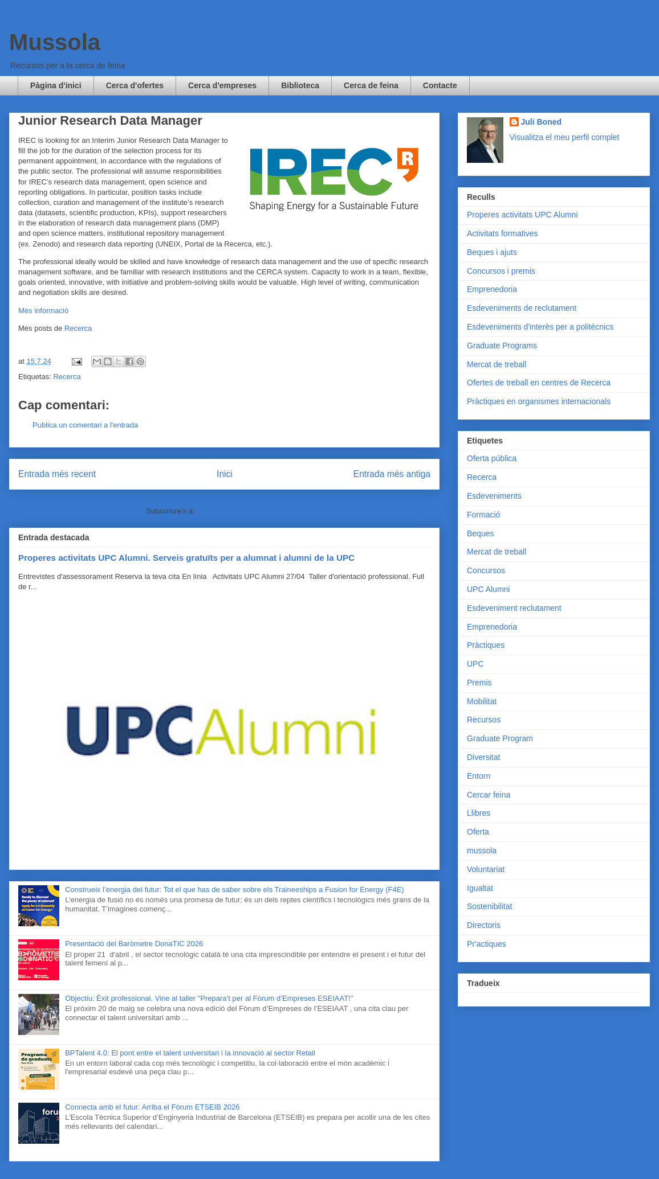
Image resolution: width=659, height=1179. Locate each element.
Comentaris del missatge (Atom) (250, 511)
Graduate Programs (502, 345)
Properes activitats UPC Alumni (522, 214)
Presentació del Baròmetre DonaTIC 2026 (134, 943)
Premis (479, 682)
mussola (482, 850)
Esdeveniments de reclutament (521, 308)
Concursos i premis (501, 271)
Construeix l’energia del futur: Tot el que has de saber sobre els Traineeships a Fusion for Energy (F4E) (234, 889)
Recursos (484, 719)
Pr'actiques (486, 943)
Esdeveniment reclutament (514, 608)
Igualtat (480, 888)
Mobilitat (482, 701)
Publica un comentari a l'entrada (85, 425)
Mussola (54, 42)
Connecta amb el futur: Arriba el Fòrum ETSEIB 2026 (152, 1107)
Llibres (478, 813)
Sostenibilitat (489, 906)
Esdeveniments (494, 495)
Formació (483, 514)
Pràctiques (486, 645)
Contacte (440, 85)
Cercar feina (488, 794)
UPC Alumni (488, 589)
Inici (225, 474)
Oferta (478, 831)
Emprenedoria (492, 289)
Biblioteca (300, 85)
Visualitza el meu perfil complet (565, 137)
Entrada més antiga (391, 474)
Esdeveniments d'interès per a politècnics (540, 326)
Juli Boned (541, 121)
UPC (475, 663)
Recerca (78, 328)
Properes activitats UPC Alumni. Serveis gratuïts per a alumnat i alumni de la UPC (186, 557)
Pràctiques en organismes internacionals (539, 401)
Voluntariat (486, 869)
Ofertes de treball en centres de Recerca (539, 382)
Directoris (484, 925)
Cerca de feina (371, 85)
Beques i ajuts (492, 252)
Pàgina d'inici (56, 85)
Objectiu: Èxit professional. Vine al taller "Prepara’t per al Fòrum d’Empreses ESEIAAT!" (209, 998)
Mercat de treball (496, 364)
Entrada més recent (57, 474)
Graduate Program (500, 738)
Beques (480, 533)
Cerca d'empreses (222, 85)
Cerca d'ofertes (135, 85)
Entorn (478, 775)
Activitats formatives (502, 233)
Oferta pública (491, 458)
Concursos (486, 570)
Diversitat (483, 757)
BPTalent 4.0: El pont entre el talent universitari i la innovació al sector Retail (190, 1053)
